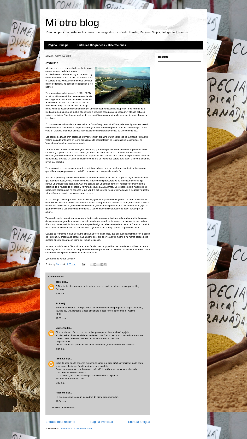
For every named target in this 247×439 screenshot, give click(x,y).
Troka (59, 303)
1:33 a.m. (60, 293)
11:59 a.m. (61, 318)
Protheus (60, 358)
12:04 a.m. (61, 401)
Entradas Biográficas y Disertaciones (101, 45)
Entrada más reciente (60, 422)
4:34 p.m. (60, 349)
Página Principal (58, 45)
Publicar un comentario (63, 407)
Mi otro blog (72, 22)
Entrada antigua (139, 422)
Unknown (61, 328)
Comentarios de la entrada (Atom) (76, 428)
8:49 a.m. (60, 383)
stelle (58, 282)
